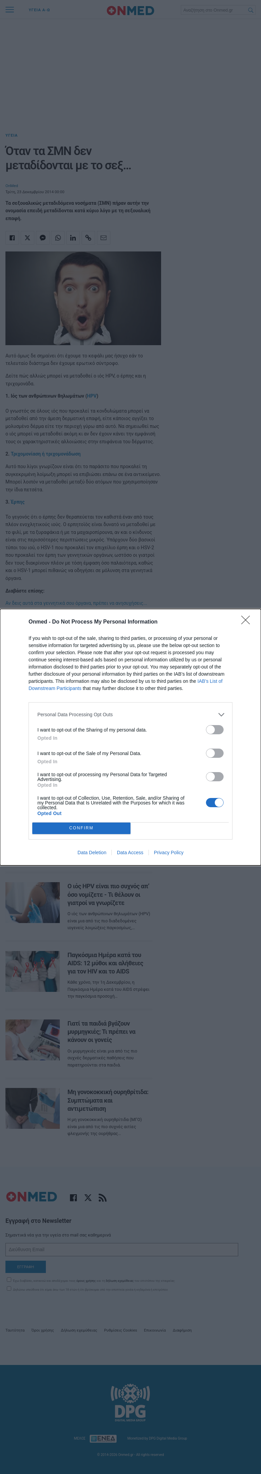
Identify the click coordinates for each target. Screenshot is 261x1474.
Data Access (130, 852)
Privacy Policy (169, 852)
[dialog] (130, 737)
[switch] (215, 729)
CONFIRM (81, 828)
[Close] (247, 622)
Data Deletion (91, 852)
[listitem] (130, 714)
